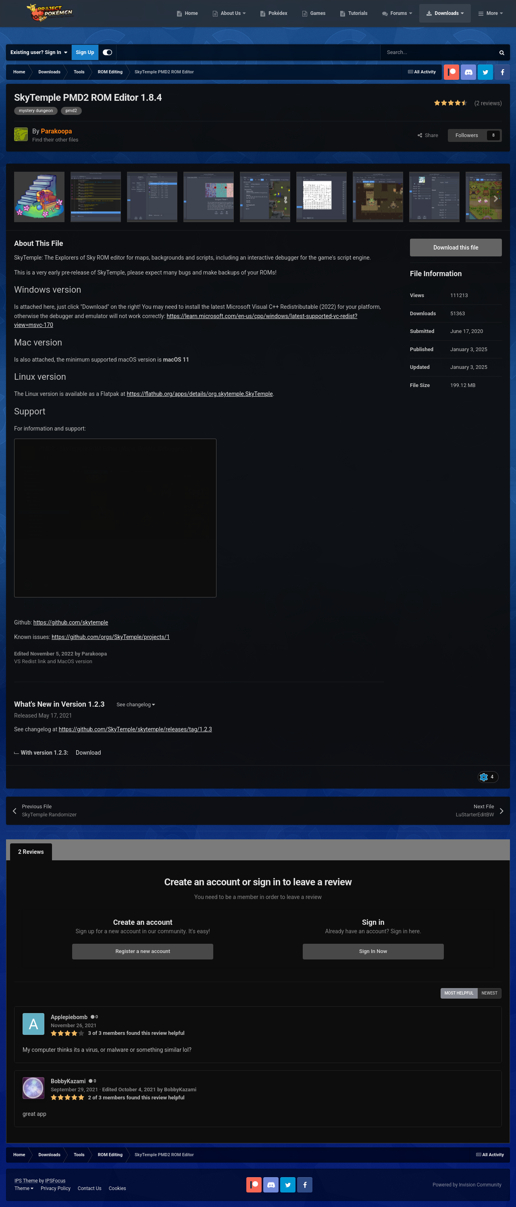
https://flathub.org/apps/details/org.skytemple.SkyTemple (200, 394)
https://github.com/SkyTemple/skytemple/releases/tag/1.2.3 (135, 729)
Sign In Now (373, 951)
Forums (450, 20)
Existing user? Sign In (38, 52)
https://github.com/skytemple (70, 622)
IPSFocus (55, 1181)
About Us (282, 20)
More (492, 20)
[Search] (420, 52)
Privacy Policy (56, 1188)
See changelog (136, 704)
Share (428, 135)
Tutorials (409, 20)
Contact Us (90, 1188)
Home (242, 20)
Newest (489, 993)
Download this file (456, 247)
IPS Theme (26, 1181)
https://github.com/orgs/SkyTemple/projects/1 (111, 637)
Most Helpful (459, 993)
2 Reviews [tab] (31, 852)
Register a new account (142, 951)
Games (369, 20)
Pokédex (329, 20)
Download (88, 752)
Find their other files (55, 140)
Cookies (117, 1188)
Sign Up (85, 52)
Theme (24, 1188)
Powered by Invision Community (467, 1185)
